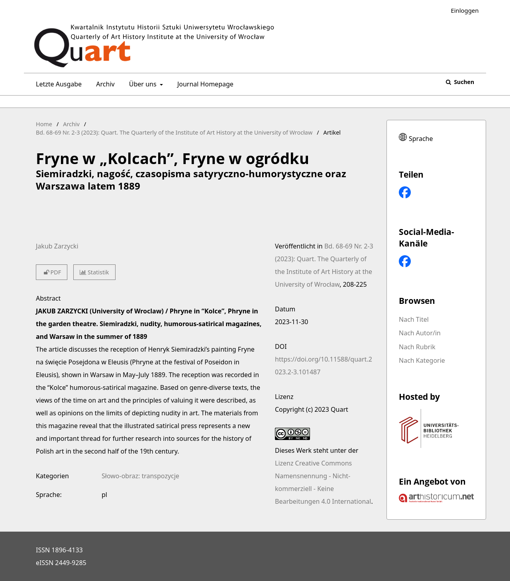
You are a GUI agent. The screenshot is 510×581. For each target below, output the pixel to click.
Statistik (94, 272)
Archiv (103, 84)
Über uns (142, 84)
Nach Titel (414, 319)
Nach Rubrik (417, 346)
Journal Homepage (203, 84)
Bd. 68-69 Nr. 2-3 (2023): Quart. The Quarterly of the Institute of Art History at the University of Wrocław (174, 132)
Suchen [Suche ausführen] (463, 82)
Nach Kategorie (422, 360)
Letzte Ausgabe (57, 84)
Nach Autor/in (420, 333)
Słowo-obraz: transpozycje (140, 475)
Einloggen (462, 10)
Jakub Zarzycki (57, 246)
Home (44, 124)
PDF (51, 272)
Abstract (48, 298)
